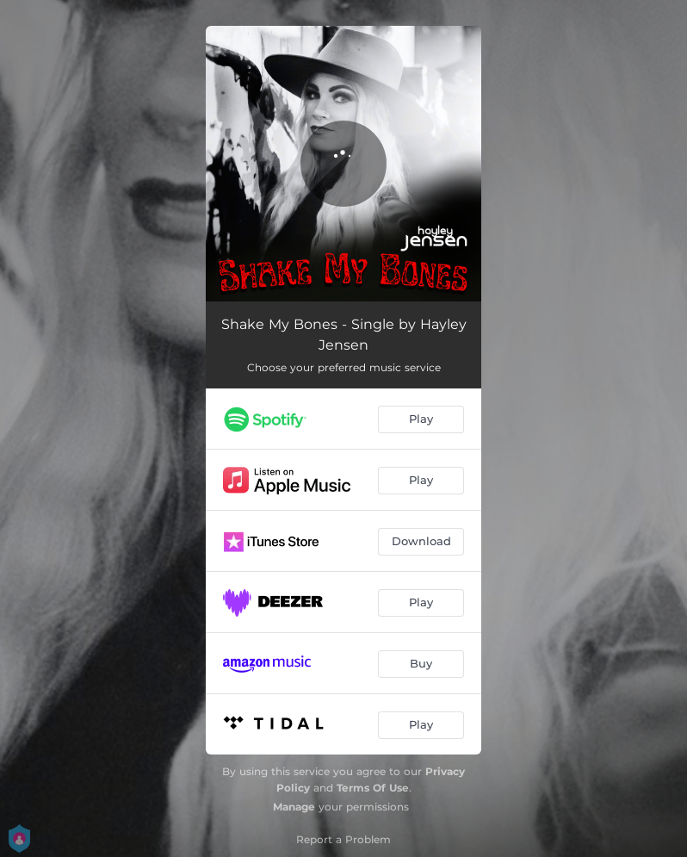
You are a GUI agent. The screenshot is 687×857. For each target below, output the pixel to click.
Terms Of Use (373, 787)
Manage (294, 806)
